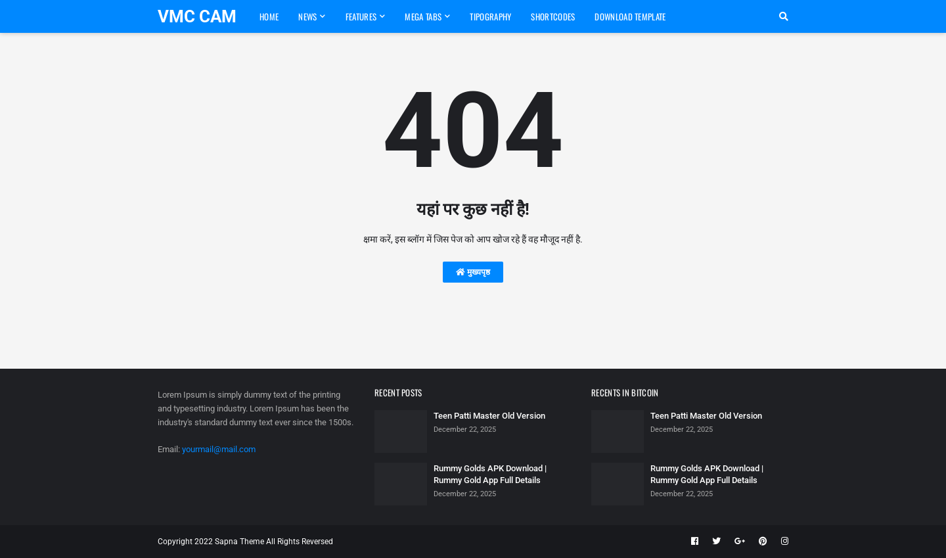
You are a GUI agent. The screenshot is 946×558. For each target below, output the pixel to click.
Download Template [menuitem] (630, 16)
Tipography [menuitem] (490, 16)
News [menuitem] (307, 16)
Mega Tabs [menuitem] (423, 16)
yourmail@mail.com (219, 449)
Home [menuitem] (269, 16)
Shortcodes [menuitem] (553, 16)
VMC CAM (197, 16)
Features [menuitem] (361, 16)
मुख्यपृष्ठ (473, 272)
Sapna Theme (239, 541)
